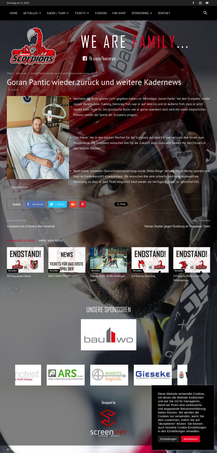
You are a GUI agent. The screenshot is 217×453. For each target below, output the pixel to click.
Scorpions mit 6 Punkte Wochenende (31, 226)
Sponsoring (142, 13)
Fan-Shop (119, 13)
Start (9, 73)
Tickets (82, 13)
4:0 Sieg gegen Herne (19, 276)
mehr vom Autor (51, 240)
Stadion (101, 13)
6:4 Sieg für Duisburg (143, 276)
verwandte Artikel (20, 240)
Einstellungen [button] (168, 439)
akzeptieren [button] (190, 439)
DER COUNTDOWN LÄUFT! (64, 276)
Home (13, 13)
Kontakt (164, 13)
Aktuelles (32, 13)
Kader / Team (58, 13)
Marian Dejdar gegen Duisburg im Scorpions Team (177, 226)
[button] (205, 13)
